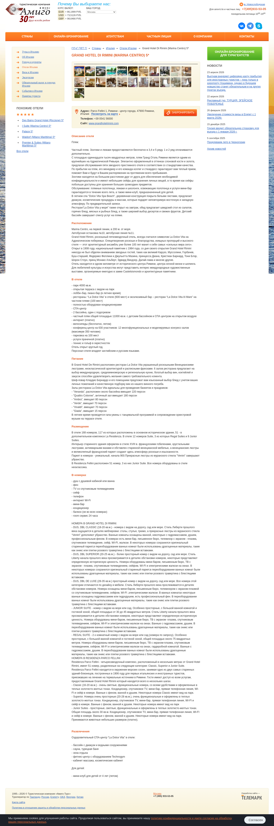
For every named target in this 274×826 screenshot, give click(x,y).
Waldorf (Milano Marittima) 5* (38, 137)
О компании (203, 36)
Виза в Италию (30, 72)
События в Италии (32, 90)
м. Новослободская (254, 4)
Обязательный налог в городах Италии (38, 84)
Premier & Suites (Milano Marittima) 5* (36, 144)
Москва (157, 793)
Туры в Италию (30, 51)
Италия (110, 48)
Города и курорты (31, 62)
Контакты (246, 36)
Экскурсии (28, 77)
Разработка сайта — (251, 796)
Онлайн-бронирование (71, 36)
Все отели (22, 151)
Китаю (80, 797)
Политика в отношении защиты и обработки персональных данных (48, 807)
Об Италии (28, 56)
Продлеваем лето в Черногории (226, 142)
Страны (27, 36)
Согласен (256, 820)
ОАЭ (62, 797)
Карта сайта (18, 802)
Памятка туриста (31, 96)
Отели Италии (30, 67)
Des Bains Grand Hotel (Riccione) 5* (43, 120)
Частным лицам (159, 36)
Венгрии (70, 797)
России (45, 797)
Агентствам (115, 36)
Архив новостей (216, 148)
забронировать (183, 112)
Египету (55, 797)
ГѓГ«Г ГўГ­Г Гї (79, 48)
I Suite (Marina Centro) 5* (36, 125)
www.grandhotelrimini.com (104, 123)
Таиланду (35, 797)
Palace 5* (27, 131)
